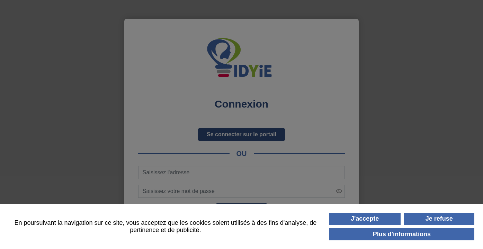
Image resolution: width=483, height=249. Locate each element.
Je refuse (439, 218)
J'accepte (365, 218)
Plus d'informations (402, 234)
